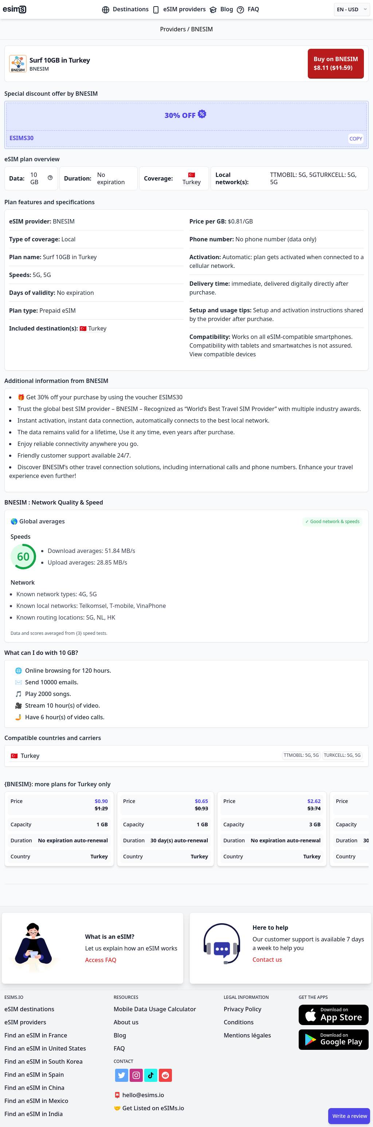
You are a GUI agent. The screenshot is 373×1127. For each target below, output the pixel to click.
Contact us (267, 960)
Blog (221, 9)
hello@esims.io (140, 1095)
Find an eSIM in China (34, 1088)
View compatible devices (222, 354)
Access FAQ (101, 960)
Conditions (239, 1022)
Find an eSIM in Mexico (36, 1101)
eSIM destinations (29, 1009)
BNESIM (202, 29)
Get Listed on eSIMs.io (149, 1108)
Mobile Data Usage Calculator (155, 1009)
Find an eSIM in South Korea (43, 1061)
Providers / (175, 29)
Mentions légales (247, 1035)
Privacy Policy (242, 1009)
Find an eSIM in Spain (34, 1075)
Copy (356, 138)
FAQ (247, 9)
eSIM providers (179, 9)
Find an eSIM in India (33, 1114)
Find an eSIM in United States (45, 1048)
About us (126, 1022)
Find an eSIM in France (35, 1035)
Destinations (125, 9)
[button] (332, 521)
